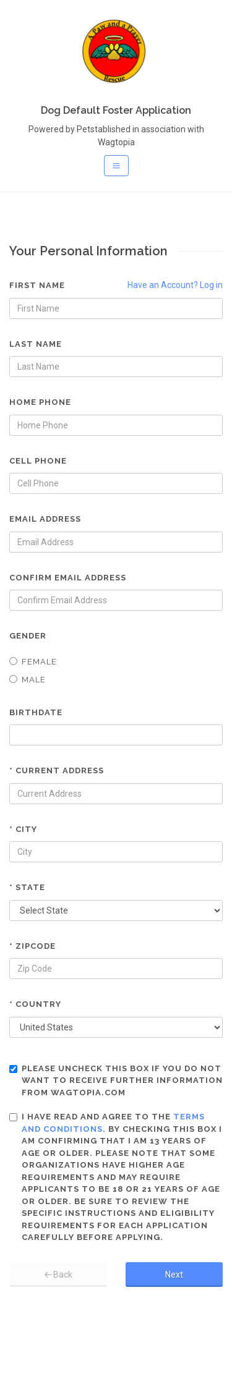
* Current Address (56, 770)
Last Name (35, 344)
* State (27, 887)
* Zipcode (32, 946)
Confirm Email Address (67, 577)
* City (23, 829)
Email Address (45, 519)
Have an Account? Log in (175, 285)
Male (27, 679)
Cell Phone (38, 460)
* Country (35, 1004)
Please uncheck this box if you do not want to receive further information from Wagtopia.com (116, 1080)
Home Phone (40, 402)
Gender (27, 635)
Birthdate (35, 712)
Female (33, 661)
